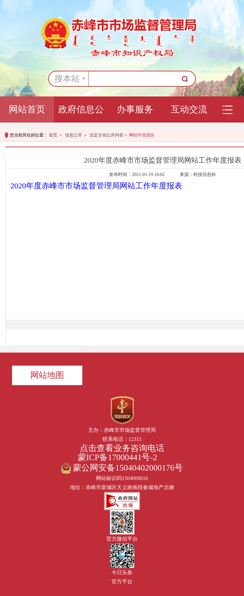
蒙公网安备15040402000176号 (122, 467)
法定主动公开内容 (106, 135)
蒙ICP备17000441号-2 (117, 457)
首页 (53, 135)
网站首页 (27, 109)
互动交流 (189, 109)
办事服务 (135, 109)
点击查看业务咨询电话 (122, 448)
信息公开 (73, 135)
